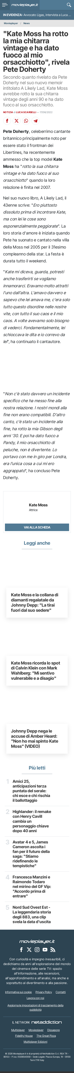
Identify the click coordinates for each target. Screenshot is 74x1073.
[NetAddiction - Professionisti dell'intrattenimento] (47, 1024)
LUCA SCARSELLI (26, 112)
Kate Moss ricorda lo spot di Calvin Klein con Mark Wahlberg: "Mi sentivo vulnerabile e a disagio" (35, 670)
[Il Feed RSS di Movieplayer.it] (53, 951)
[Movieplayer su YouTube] (45, 951)
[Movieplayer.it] (25, 5)
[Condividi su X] (17, 121)
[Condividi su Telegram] (35, 121)
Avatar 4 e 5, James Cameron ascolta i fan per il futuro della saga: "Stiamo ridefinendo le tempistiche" (31, 854)
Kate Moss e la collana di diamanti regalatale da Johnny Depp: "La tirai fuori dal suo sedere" (34, 602)
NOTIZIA (8, 112)
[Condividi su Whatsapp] (26, 121)
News (26, 23)
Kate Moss (38, 505)
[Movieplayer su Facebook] (21, 951)
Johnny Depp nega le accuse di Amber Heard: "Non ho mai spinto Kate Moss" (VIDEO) (34, 738)
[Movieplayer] (37, 943)
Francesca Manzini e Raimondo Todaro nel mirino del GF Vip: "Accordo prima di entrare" (31, 888)
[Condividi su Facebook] (7, 121)
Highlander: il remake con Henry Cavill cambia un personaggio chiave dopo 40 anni (32, 822)
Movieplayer (11, 23)
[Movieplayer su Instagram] (37, 951)
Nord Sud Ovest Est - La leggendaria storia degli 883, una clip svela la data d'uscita (32, 916)
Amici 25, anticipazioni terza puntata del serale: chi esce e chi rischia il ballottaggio (31, 791)
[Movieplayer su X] (29, 951)
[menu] (5, 5)
